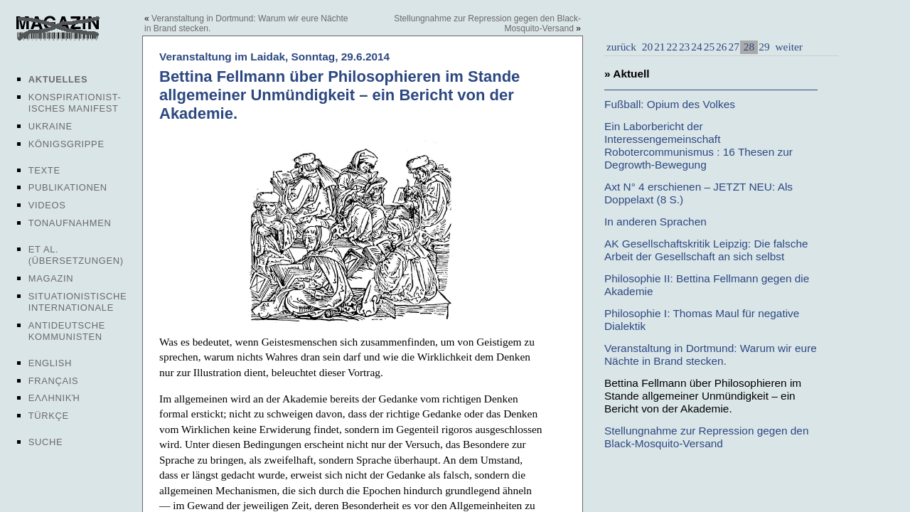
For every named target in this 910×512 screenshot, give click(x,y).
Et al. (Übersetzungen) (76, 255)
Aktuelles (57, 79)
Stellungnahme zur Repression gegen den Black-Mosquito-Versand (706, 437)
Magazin (50, 278)
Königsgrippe (66, 144)
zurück (621, 47)
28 (749, 47)
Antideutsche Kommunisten (66, 331)
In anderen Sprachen (655, 221)
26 (721, 47)
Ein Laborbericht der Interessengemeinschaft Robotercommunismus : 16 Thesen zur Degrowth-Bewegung (698, 145)
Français (53, 380)
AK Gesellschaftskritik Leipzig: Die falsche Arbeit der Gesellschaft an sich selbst (706, 250)
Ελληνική (54, 398)
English (50, 363)
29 (764, 47)
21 (659, 47)
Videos (47, 205)
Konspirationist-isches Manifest (75, 103)
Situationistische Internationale (77, 302)
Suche (45, 442)
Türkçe (48, 415)
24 (696, 47)
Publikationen (67, 187)
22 (672, 47)
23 (684, 47)
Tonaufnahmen (70, 223)
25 (709, 47)
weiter (788, 47)
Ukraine (50, 126)
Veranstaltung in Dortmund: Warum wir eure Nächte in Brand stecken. (710, 354)
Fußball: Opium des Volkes (669, 104)
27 (733, 47)
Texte (44, 170)
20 (647, 47)
